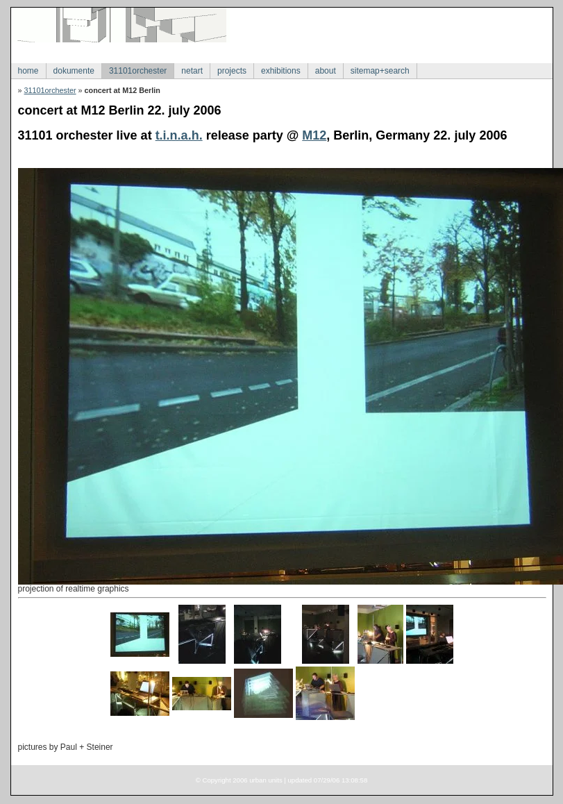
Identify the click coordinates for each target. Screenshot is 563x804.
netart (192, 71)
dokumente (73, 71)
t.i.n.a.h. (179, 135)
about (325, 71)
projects (231, 71)
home (28, 71)
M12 (314, 135)
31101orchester (138, 71)
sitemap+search (380, 71)
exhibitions (281, 71)
